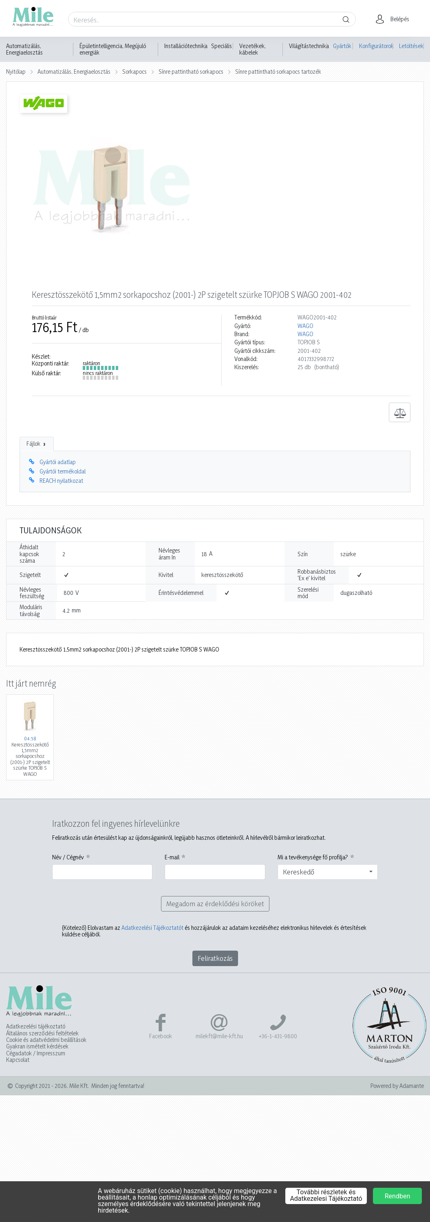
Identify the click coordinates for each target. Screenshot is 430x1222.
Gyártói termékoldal (63, 471)
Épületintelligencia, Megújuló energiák (112, 49)
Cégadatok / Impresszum (35, 1053)
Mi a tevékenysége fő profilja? (313, 857)
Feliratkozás (215, 958)
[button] (394, 19)
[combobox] (328, 872)
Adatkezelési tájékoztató (35, 1026)
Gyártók (342, 45)
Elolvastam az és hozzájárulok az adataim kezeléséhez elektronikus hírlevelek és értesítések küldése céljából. (214, 931)
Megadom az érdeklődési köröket (215, 903)
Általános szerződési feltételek (42, 1033)
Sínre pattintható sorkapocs (191, 71)
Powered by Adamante (397, 1086)
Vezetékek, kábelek (252, 49)
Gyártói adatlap (58, 461)
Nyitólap (16, 71)
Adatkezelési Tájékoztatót (152, 927)
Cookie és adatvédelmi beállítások (46, 1040)
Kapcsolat (17, 1060)
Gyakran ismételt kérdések (37, 1046)
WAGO (305, 326)
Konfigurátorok (376, 45)
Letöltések (411, 45)
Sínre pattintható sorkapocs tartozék (278, 71)
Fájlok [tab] (36, 443)
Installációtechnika (185, 46)
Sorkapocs (134, 71)
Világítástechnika (309, 46)
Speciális (221, 46)
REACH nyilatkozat (61, 480)
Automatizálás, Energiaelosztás (24, 49)
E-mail (172, 857)
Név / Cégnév (68, 857)
